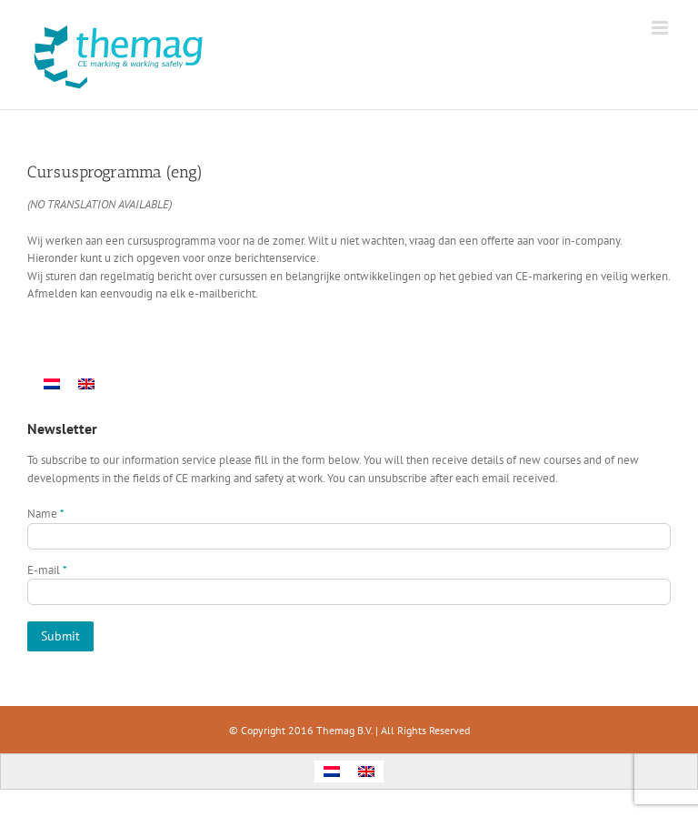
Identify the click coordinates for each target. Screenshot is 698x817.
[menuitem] (52, 383)
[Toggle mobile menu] (661, 27)
